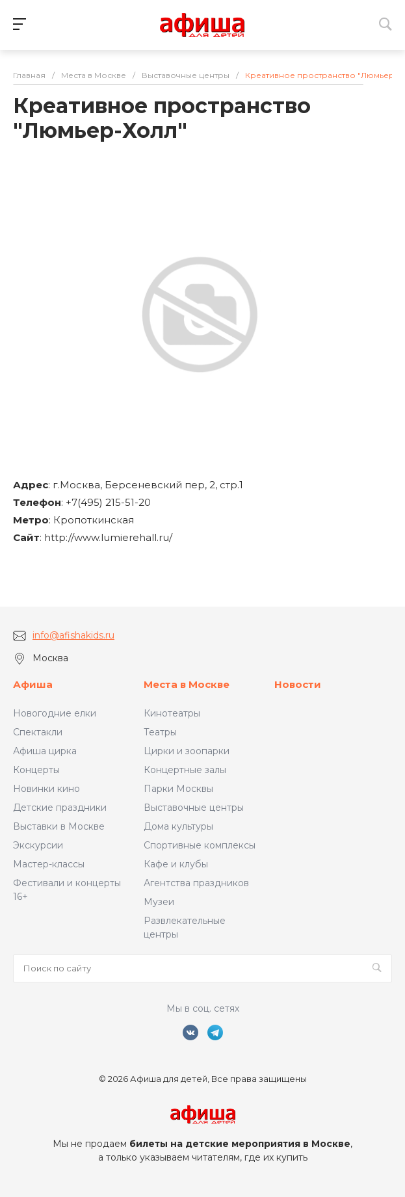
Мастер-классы (49, 864)
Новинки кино (46, 789)
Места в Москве (186, 684)
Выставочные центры (194, 807)
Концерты (36, 770)
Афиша (33, 684)
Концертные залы (185, 770)
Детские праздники (60, 807)
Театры (160, 732)
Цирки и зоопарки (186, 751)
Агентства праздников (196, 883)
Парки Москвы (178, 789)
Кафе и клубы (176, 864)
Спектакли (37, 732)
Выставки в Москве (59, 826)
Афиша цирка (45, 751)
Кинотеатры (172, 713)
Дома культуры (178, 826)
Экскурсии (38, 845)
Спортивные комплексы (199, 845)
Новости (297, 684)
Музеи (159, 902)
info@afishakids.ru (73, 635)
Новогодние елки (54, 713)
